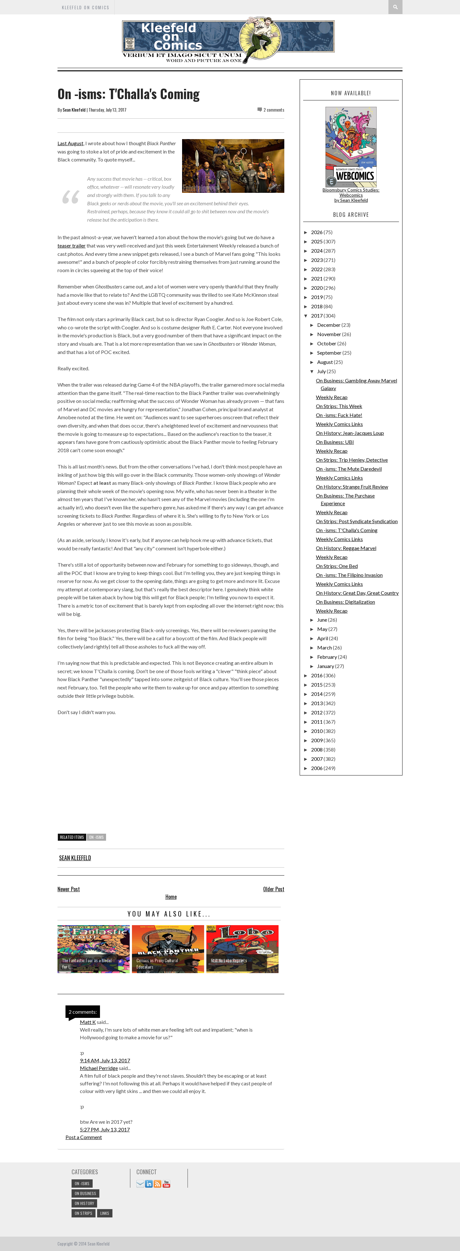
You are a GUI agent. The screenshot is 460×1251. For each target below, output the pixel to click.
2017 (317, 315)
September (329, 353)
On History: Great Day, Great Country (357, 593)
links (104, 1213)
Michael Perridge (99, 1068)
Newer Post (68, 889)
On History (84, 1203)
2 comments (274, 109)
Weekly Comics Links (339, 424)
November (329, 334)
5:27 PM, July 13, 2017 (105, 1129)
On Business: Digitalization (345, 602)
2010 (317, 731)
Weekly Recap (332, 397)
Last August (70, 143)
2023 (317, 260)
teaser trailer (71, 245)
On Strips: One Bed (337, 566)
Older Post (273, 889)
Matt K (88, 1022)
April (323, 638)
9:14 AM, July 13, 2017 (105, 1060)
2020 (317, 288)
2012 (317, 712)
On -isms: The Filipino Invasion (349, 575)
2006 (317, 768)
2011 (317, 722)
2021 (317, 278)
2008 (317, 749)
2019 (317, 297)
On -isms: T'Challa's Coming (347, 530)
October (327, 343)
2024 (317, 251)
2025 (317, 241)
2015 (317, 684)
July (322, 371)
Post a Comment (83, 1137)
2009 (317, 740)
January (326, 666)
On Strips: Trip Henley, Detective (352, 460)
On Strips (83, 1213)
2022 (317, 269)
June (322, 620)
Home (171, 897)
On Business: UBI (335, 442)
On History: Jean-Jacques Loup (350, 433)
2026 (317, 232)
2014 (317, 694)
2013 (317, 703)
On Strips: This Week (339, 406)
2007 (317, 759)
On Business (85, 1193)
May (322, 629)
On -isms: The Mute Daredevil (349, 469)
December (329, 325)
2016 (317, 675)
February (327, 657)
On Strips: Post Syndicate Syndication (357, 521)
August (325, 362)
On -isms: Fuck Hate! (339, 415)
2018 (317, 306)
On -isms (96, 837)
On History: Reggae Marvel (346, 548)
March (325, 647)
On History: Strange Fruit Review (352, 487)
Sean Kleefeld (74, 109)
